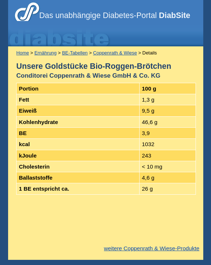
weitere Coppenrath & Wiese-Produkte (151, 248)
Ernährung (45, 53)
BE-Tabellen (75, 53)
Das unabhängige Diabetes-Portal (114, 15)
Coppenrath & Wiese (115, 53)
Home (22, 53)
